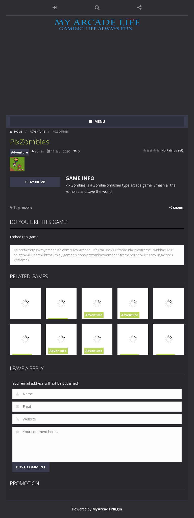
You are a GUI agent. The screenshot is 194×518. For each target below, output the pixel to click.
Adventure (37, 131)
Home (18, 131)
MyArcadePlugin (107, 509)
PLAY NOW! (35, 181)
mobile (27, 207)
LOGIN (55, 8)
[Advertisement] (97, 77)
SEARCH (97, 8)
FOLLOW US (139, 8)
